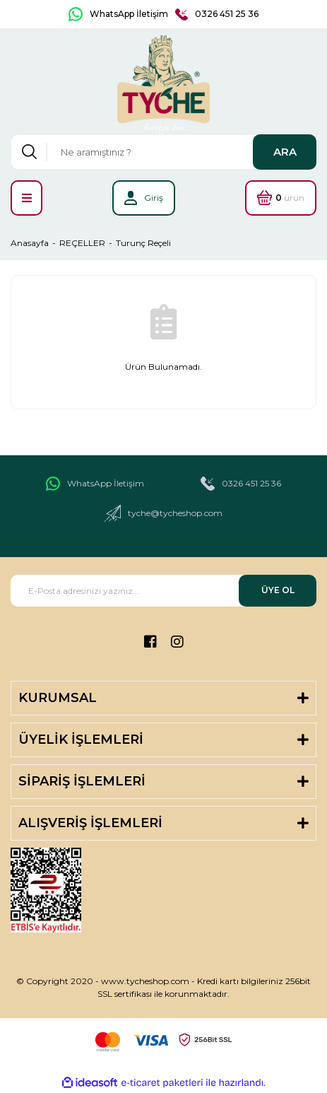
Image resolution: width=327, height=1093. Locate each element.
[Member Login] (143, 198)
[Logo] (163, 84)
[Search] (163, 152)
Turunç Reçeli (143, 243)
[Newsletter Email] (163, 591)
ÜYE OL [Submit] (278, 590)
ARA (285, 151)
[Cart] (280, 198)
